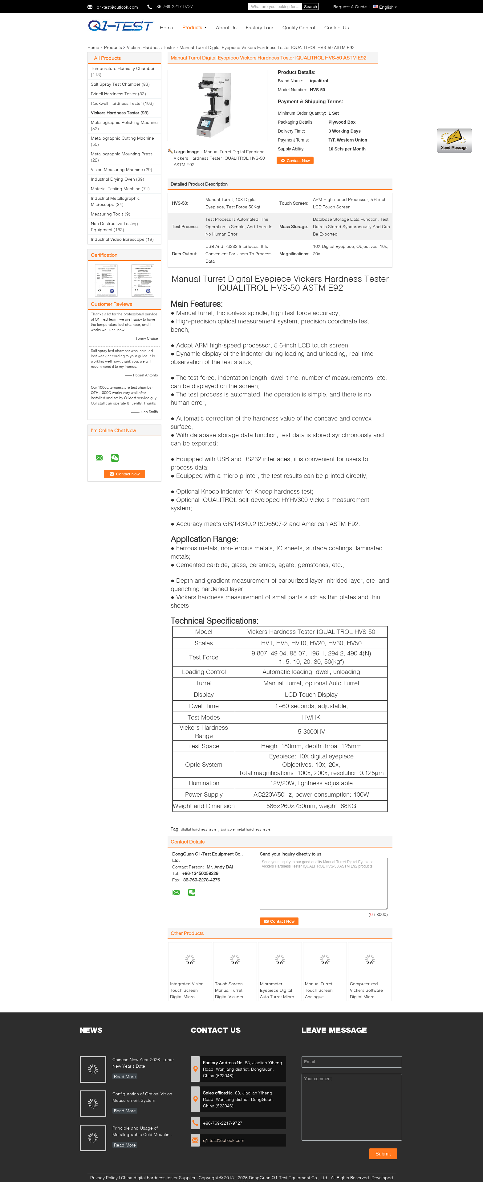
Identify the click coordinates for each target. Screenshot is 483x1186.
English (388, 7)
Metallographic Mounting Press (121, 153)
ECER (244, 1183)
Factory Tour (259, 27)
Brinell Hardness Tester (114, 93)
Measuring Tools (107, 213)
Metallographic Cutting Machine (122, 138)
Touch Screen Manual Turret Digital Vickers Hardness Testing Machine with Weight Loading (232, 1000)
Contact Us (336, 27)
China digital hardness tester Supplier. (159, 1177)
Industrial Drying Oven (113, 179)
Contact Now (298, 160)
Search (310, 6)
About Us (226, 27)
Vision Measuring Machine (117, 169)
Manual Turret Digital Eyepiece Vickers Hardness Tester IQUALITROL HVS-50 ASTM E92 (219, 158)
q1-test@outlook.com (117, 7)
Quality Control (298, 27)
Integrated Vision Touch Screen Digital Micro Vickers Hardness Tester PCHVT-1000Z (187, 1000)
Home (166, 27)
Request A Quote (350, 6)
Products (192, 27)
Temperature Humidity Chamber (123, 68)
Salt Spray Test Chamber (115, 84)
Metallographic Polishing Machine (124, 122)
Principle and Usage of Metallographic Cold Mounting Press (142, 1132)
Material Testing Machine (115, 188)
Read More (125, 1076)
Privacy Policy (104, 1177)
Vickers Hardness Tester (151, 47)
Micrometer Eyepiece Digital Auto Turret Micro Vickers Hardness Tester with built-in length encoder (278, 1000)
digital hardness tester (199, 829)
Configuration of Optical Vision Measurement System (142, 1097)
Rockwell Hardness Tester (116, 103)
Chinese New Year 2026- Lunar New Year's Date (143, 1063)
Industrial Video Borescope (117, 239)
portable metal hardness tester (246, 829)
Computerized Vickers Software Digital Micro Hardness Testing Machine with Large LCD (369, 1000)
